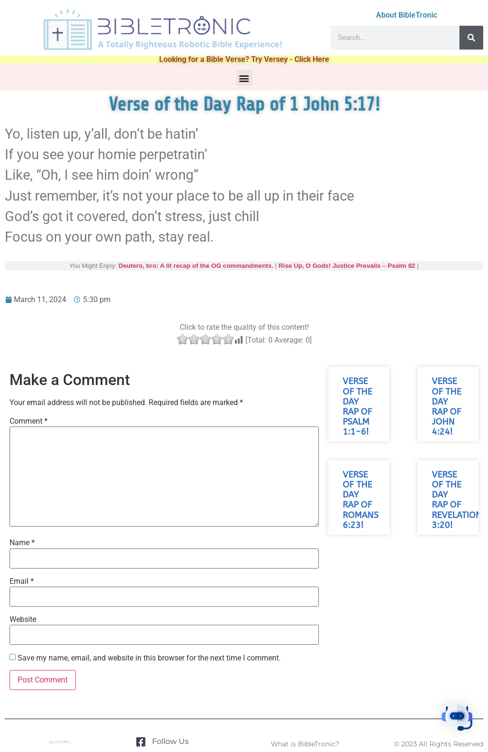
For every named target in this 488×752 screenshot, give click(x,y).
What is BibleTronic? (305, 744)
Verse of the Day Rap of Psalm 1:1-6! (357, 406)
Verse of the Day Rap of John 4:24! (446, 406)
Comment (29, 421)
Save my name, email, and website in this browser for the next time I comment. (149, 658)
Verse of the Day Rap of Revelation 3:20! (457, 500)
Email (22, 581)
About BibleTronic (406, 15)
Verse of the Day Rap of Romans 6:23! (360, 500)
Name (22, 543)
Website (23, 619)
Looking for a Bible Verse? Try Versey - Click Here (244, 59)
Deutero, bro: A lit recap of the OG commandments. (196, 265)
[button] (244, 78)
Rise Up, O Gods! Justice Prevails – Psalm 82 (347, 265)
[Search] (471, 38)
